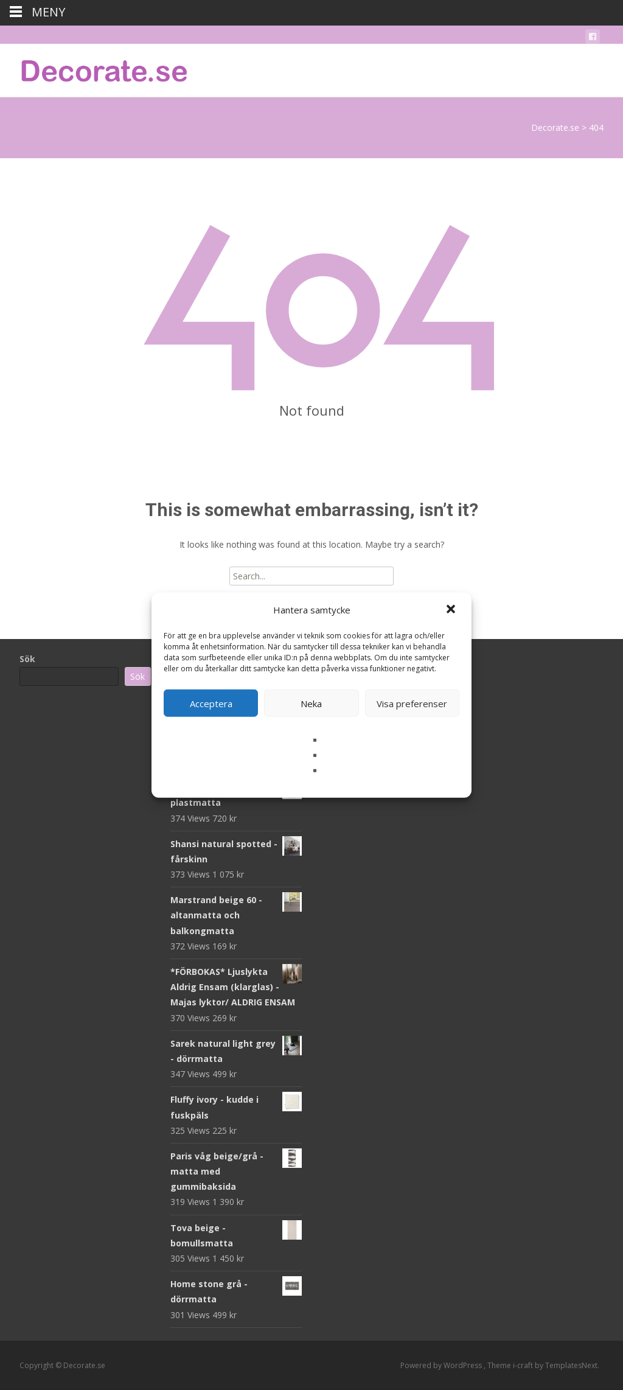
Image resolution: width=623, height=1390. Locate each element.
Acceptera (211, 703)
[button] (452, 609)
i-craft (524, 1365)
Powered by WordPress (442, 1365)
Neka (311, 703)
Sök (27, 659)
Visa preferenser (412, 703)
